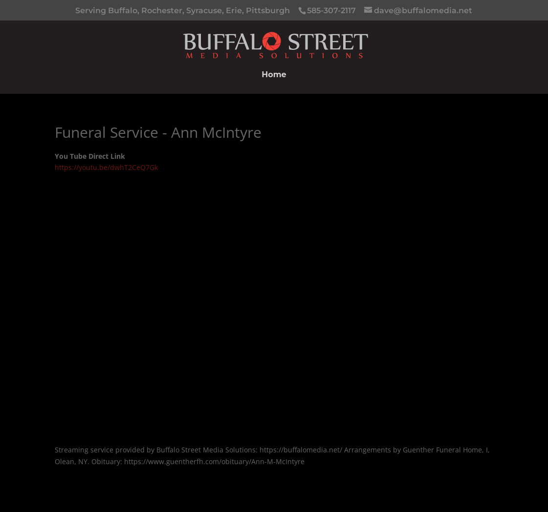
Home (274, 75)
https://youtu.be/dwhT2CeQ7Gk (106, 167)
